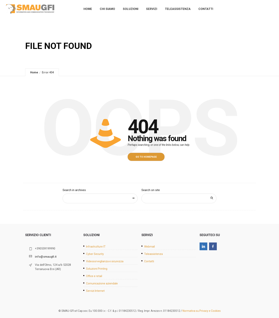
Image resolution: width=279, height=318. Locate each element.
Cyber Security (95, 253)
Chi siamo (107, 9)
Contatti (205, 9)
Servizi (151, 9)
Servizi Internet (95, 290)
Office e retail (94, 276)
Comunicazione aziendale (102, 283)
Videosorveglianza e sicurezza (104, 261)
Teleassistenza (178, 9)
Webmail (149, 246)
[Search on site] (178, 198)
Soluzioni (130, 9)
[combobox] (100, 198)
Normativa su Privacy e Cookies (202, 310)
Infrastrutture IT (96, 246)
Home (88, 9)
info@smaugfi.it (46, 256)
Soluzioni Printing (96, 268)
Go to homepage (146, 157)
